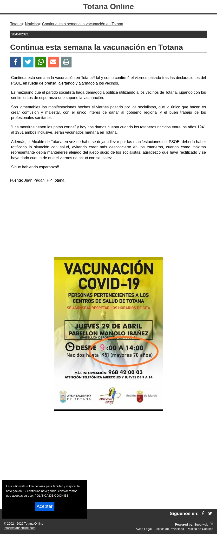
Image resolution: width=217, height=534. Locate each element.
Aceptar (45, 506)
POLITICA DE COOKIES (51, 495)
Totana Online (108, 6)
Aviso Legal (144, 529)
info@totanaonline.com (19, 528)
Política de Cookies (200, 529)
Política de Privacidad (169, 529)
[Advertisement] (109, 220)
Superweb (201, 524)
